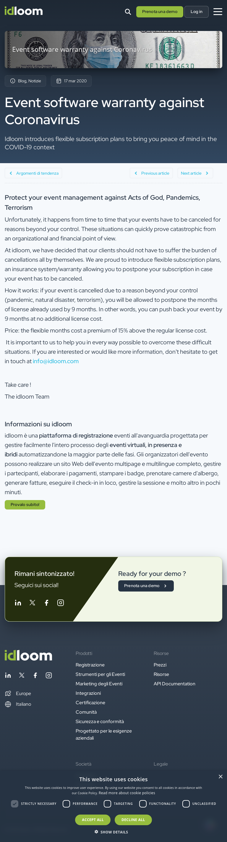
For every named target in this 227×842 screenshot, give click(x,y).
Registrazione (90, 665)
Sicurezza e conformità (100, 721)
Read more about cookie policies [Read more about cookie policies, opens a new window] (127, 792)
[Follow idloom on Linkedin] (18, 603)
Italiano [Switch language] (18, 704)
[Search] (128, 12)
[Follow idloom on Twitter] (32, 603)
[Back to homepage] (28, 659)
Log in (196, 11)
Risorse (161, 674)
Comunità (86, 712)
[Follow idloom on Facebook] (46, 603)
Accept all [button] (93, 819)
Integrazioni (88, 693)
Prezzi (160, 665)
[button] (18, 693)
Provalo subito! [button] (25, 504)
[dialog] (113, 806)
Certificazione (90, 703)
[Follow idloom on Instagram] (60, 603)
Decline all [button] (133, 819)
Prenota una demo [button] (159, 11)
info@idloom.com (56, 361)
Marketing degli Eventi (99, 684)
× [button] (220, 777)
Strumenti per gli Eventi (100, 674)
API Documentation (174, 684)
